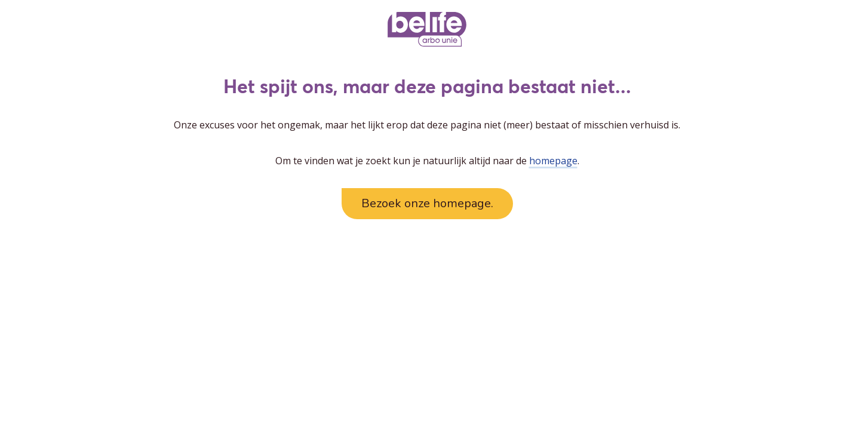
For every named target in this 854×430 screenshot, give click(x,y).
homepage (553, 160)
